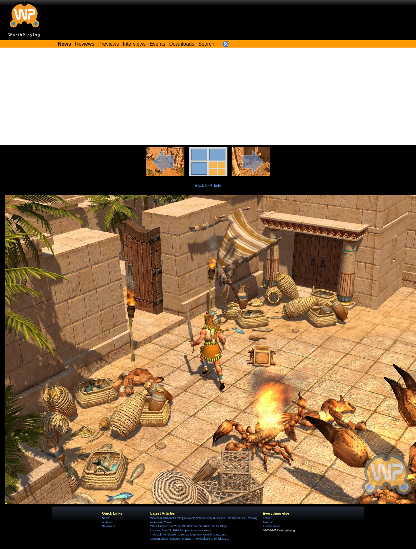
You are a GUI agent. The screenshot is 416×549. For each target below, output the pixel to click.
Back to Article (208, 185)
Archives (107, 522)
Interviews (134, 44)
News (105, 518)
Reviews (84, 44)
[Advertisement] (208, 96)
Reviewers (108, 526)
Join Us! (268, 522)
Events (157, 44)
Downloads (181, 44)
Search (206, 44)
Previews (108, 44)
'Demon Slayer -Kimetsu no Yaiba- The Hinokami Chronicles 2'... (189, 538)
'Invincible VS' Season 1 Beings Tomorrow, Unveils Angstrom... (188, 534)
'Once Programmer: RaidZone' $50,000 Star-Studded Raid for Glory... (189, 526)
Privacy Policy (271, 526)
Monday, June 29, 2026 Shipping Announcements (180, 530)
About (266, 518)
